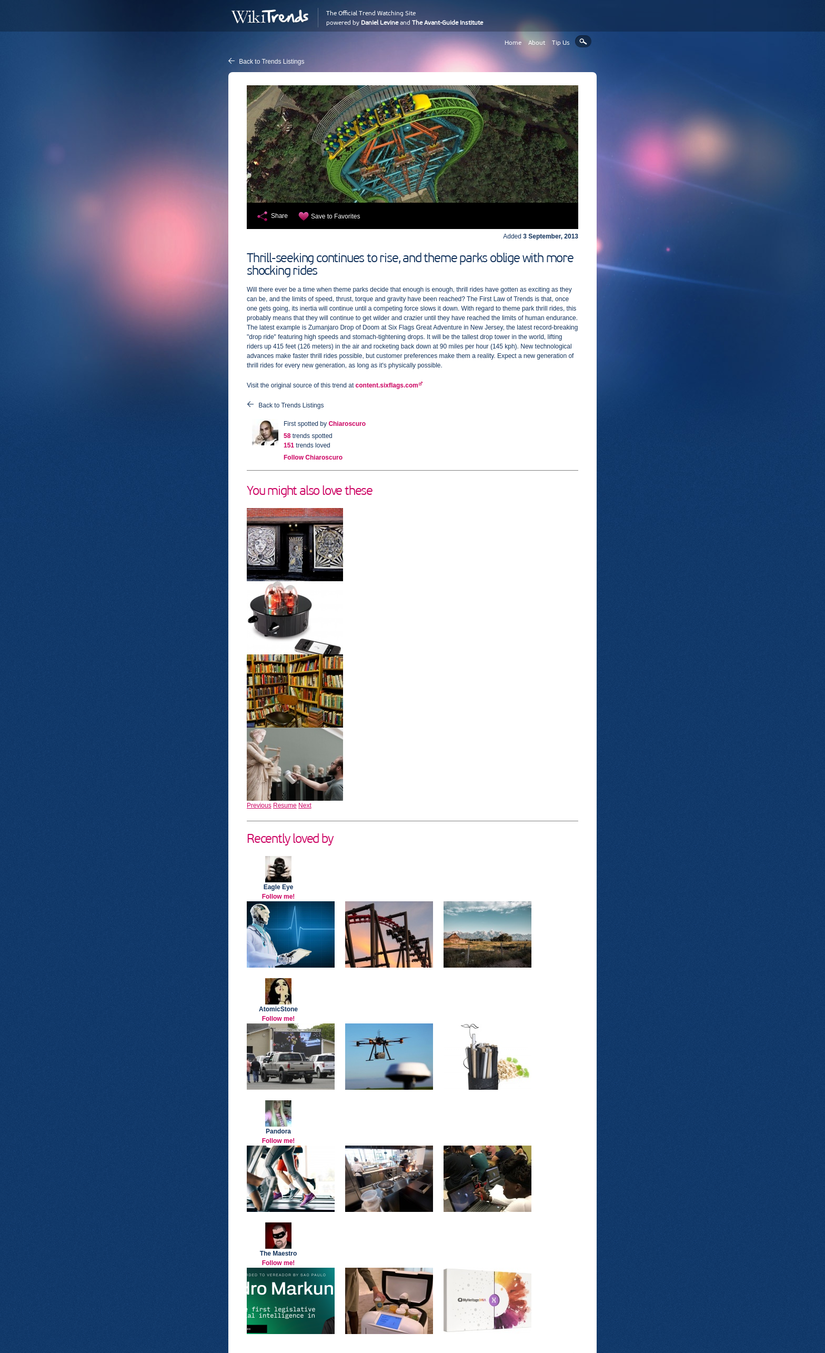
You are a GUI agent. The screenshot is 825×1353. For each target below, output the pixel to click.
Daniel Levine (379, 22)
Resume (285, 805)
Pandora (278, 1131)
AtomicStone (278, 1009)
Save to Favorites (335, 216)
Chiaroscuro (347, 423)
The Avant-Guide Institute (447, 22)
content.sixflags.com (387, 385)
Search (583, 41)
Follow (313, 457)
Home (513, 42)
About (536, 42)
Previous (259, 805)
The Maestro (278, 1253)
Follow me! (278, 896)
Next (304, 805)
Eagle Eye (279, 887)
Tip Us (561, 42)
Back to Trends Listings (271, 61)
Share (279, 216)
